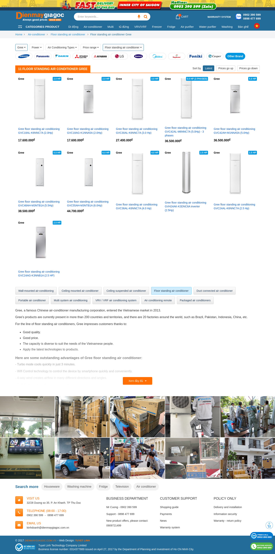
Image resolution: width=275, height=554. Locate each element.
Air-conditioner (93, 26)
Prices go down (248, 68)
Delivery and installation (228, 507)
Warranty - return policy (227, 520)
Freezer (157, 26)
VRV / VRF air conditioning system (116, 300)
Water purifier (207, 26)
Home (18, 34)
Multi (111, 26)
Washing (227, 26)
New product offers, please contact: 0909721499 (127, 523)
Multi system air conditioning (70, 300)
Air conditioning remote (158, 300)
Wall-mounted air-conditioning (36, 290)
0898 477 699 (252, 18)
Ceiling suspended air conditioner (126, 290)
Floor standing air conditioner (68, 34)
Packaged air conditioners (195, 300)
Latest (208, 68)
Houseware (52, 486)
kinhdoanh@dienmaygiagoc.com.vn (48, 527)
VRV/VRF (140, 26)
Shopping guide (169, 507)
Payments (166, 514)
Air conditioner (146, 486)
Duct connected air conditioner (215, 290)
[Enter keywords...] (139, 16)
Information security (225, 514)
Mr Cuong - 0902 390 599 (121, 507)
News (163, 520)
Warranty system (219, 17)
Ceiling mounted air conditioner (80, 290)
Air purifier (187, 26)
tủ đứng (124, 26)
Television (122, 486)
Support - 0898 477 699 (120, 514)
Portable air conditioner (32, 300)
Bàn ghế (243, 26)
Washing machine (79, 486)
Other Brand (235, 56)
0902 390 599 (252, 14)
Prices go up (225, 68)
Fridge (171, 26)
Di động (73, 26)
